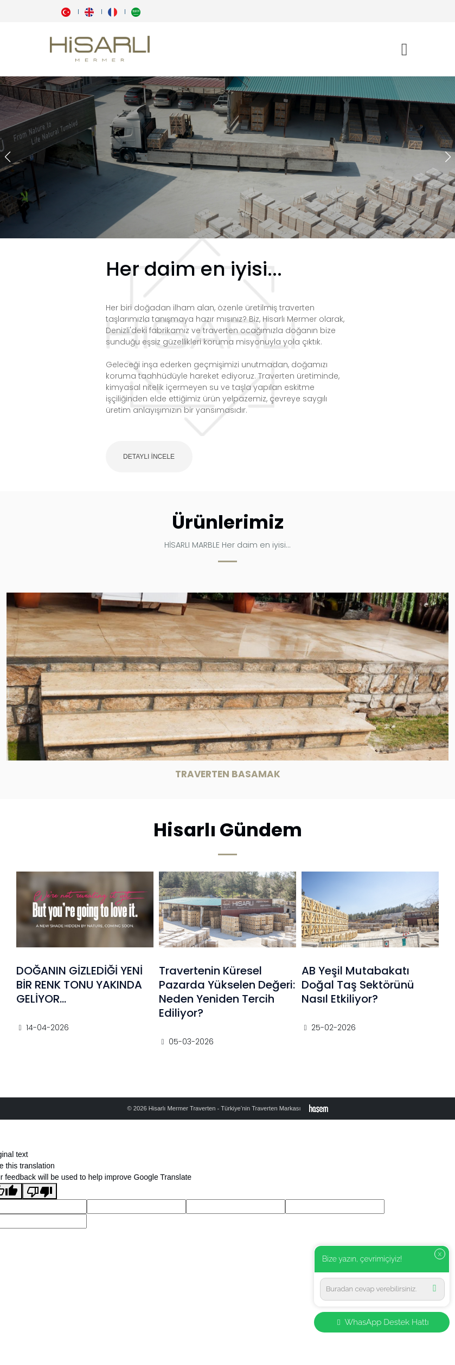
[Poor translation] (39, 1191)
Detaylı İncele (149, 456)
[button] (447, 157)
